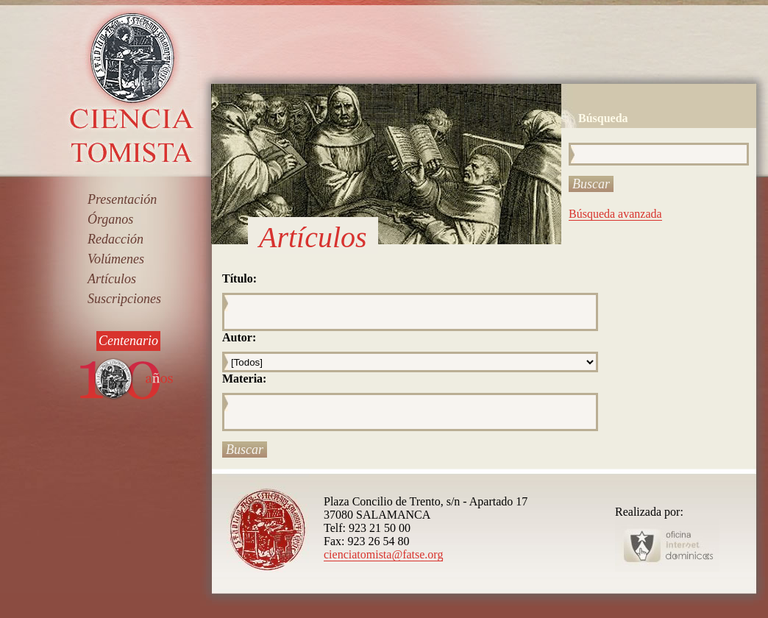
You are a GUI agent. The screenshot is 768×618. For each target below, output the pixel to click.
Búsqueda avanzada (615, 213)
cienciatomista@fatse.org (383, 554)
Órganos (110, 219)
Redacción (115, 239)
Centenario (128, 340)
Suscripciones (124, 298)
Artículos (112, 278)
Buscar (591, 184)
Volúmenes (116, 259)
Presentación (122, 199)
